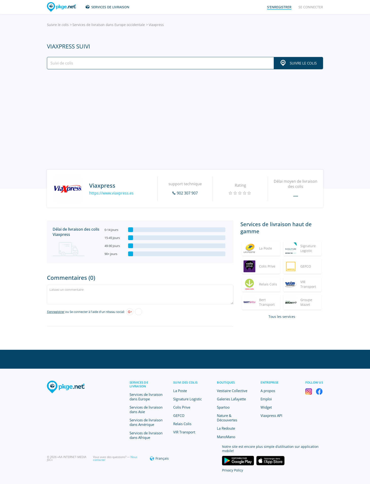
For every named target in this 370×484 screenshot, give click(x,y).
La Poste (180, 390)
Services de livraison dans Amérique (146, 422)
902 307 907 (187, 193)
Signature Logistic (187, 399)
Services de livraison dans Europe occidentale (108, 24)
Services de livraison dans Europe (146, 396)
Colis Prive (181, 407)
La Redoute (226, 428)
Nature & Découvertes (227, 417)
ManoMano (226, 436)
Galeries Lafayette (231, 399)
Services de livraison (110, 7)
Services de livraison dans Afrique (146, 435)
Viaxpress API (271, 415)
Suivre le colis (58, 24)
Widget (266, 407)
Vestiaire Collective (232, 390)
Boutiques (226, 382)
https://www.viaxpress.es (111, 193)
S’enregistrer (55, 312)
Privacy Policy (232, 470)
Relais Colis (182, 423)
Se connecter (311, 7)
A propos (268, 390)
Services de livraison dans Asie (146, 409)
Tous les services (282, 317)
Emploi (266, 399)
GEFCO (179, 415)
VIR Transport (184, 432)
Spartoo (223, 407)
